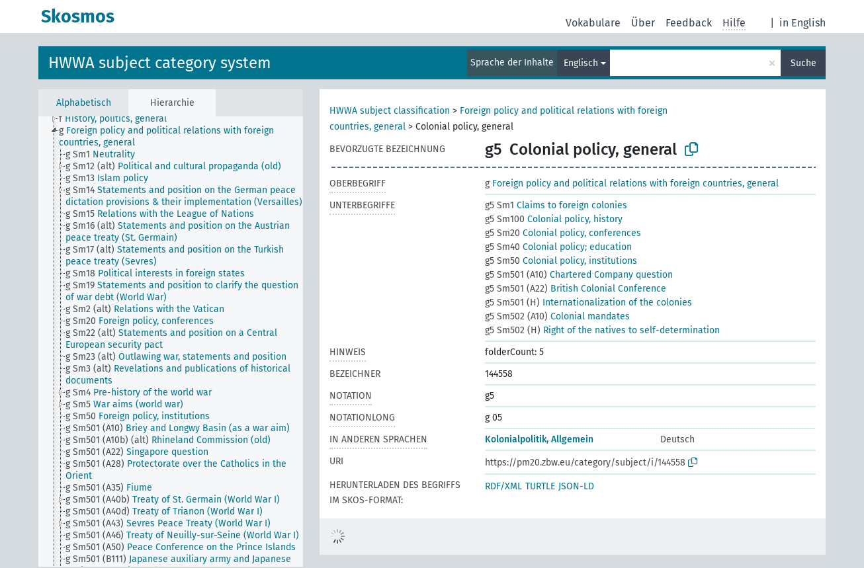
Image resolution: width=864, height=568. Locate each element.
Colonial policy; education (558, 247)
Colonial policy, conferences (563, 233)
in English (802, 23)
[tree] (170, 341)
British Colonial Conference (575, 288)
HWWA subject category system (159, 63)
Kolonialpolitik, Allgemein (539, 439)
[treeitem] (118, 119)
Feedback (689, 23)
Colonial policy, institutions (561, 260)
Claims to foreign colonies (556, 205)
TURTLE (540, 486)
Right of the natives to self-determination (602, 330)
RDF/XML (503, 486)
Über (643, 23)
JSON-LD (576, 486)
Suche (803, 63)
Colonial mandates (557, 316)
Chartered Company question (579, 274)
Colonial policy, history (554, 219)
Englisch (581, 63)
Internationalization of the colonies (588, 302)
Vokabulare (593, 23)
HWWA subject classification (389, 110)
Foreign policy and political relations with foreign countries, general (632, 183)
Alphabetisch (83, 102)
